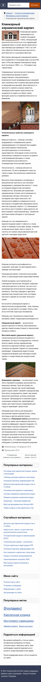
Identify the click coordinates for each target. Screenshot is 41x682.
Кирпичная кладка (17, 615)
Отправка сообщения (12, 586)
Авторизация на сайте (13, 593)
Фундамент (13, 608)
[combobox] (18, 5)
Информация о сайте (12, 589)
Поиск (34, 5)
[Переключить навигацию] (3, 5)
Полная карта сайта (12, 582)
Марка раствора (26, 626)
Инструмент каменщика (19, 620)
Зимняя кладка (11, 626)
